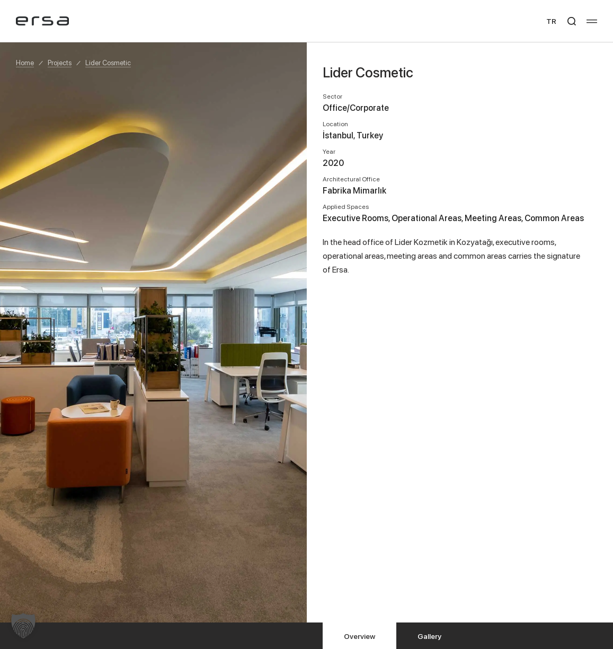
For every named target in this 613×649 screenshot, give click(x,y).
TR (551, 20)
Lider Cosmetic (108, 62)
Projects (60, 62)
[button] (23, 625)
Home (25, 62)
